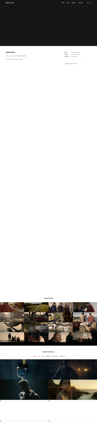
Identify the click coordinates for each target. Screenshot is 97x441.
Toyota (24, 56)
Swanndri (19, 56)
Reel (68, 2)
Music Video (55, 209)
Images (74, 2)
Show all (34, 209)
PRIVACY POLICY (33, 438)
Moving (48, 209)
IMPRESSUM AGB (24, 438)
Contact (80, 2)
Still (43, 209)
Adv (40, 209)
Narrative (62, 209)
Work (63, 2)
